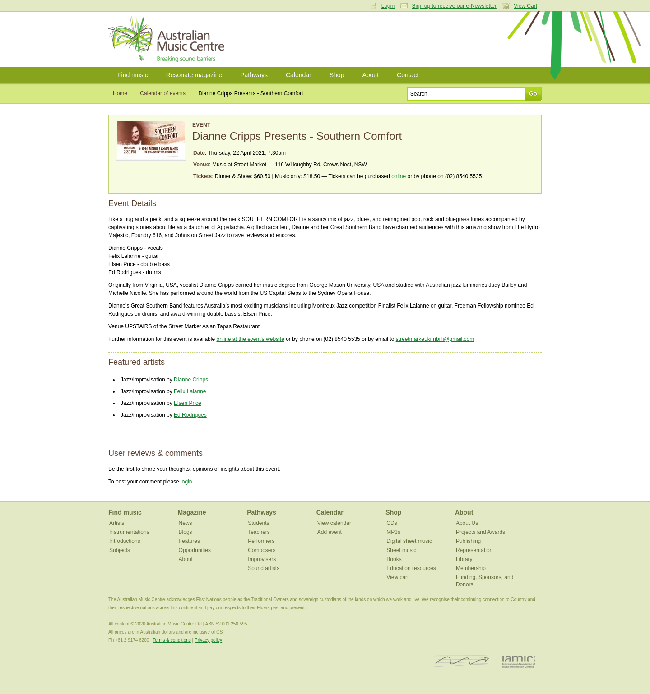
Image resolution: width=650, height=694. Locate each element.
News (185, 523)
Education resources (411, 568)
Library (464, 559)
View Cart (525, 6)
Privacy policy (208, 640)
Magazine (192, 512)
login (186, 481)
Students (258, 523)
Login (388, 6)
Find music (132, 74)
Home (120, 93)
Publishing (468, 541)
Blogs (185, 532)
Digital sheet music (409, 541)
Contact (407, 74)
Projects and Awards (480, 532)
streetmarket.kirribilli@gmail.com (435, 339)
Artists (116, 523)
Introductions (124, 541)
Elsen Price (187, 403)
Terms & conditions (171, 640)
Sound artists (263, 568)
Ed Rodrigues (190, 415)
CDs (391, 523)
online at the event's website (250, 339)
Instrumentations (129, 532)
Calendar (298, 74)
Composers (261, 550)
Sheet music (401, 550)
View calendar (334, 523)
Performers (261, 541)
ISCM (462, 661)
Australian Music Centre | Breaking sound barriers (168, 39)
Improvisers (262, 559)
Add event (329, 532)
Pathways (254, 74)
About (370, 74)
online (398, 176)
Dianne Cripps (191, 380)
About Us (467, 523)
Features (189, 541)
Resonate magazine (194, 74)
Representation (474, 550)
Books (393, 559)
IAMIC (519, 661)
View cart (397, 577)
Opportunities (195, 550)
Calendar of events (163, 93)
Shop (337, 74)
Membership (471, 568)
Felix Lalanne (190, 391)
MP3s (393, 532)
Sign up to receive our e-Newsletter (454, 6)
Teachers (259, 532)
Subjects (119, 550)
